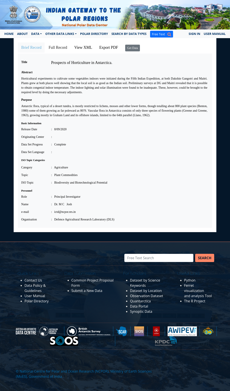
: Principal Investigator (65, 196)
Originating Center (32, 136)
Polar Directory (94, 34)
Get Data (132, 48)
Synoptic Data (141, 311)
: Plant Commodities (64, 175)
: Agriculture (59, 167)
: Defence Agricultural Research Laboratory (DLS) (82, 219)
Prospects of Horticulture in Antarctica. (81, 62)
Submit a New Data (86, 290)
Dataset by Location (146, 290)
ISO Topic (27, 182)
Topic (24, 175)
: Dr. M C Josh (61, 204)
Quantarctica (140, 301)
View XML (83, 47)
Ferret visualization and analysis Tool (198, 290)
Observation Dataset (146, 295)
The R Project (194, 301)
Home (9, 34)
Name (24, 204)
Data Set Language (32, 152)
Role (24, 196)
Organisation (29, 219)
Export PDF (108, 47)
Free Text (161, 34)
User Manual (215, 34)
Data (35, 34)
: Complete (58, 144)
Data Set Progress (32, 144)
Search (204, 258)
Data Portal (139, 306)
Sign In (194, 34)
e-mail (25, 211)
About (22, 34)
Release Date (29, 129)
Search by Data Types (128, 34)
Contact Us (33, 280)
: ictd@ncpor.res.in (63, 211)
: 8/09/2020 (58, 129)
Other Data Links (59, 34)
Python (190, 280)
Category (26, 167)
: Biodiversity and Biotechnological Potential (79, 182)
